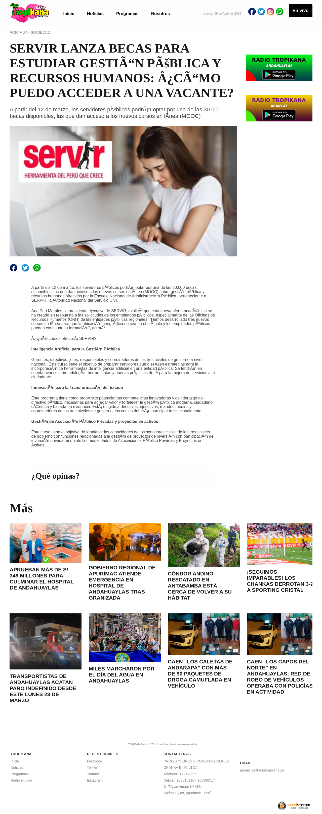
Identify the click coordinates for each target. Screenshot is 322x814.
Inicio (68, 13)
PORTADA (19, 32)
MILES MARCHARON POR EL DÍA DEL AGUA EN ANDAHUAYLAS (121, 675)
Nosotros (160, 13)
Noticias (95, 13)
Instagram (95, 780)
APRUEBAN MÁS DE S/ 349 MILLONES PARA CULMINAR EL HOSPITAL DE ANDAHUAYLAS (41, 579)
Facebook (94, 761)
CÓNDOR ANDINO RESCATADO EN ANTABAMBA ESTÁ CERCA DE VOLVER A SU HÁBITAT (200, 586)
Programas (127, 13)
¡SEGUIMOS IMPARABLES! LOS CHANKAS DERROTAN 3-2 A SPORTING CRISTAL (280, 581)
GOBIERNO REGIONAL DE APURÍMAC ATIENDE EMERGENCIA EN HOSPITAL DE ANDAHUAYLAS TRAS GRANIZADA (122, 583)
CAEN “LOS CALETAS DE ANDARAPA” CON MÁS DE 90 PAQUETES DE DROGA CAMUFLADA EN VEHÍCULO (200, 674)
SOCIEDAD (40, 32)
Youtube (93, 774)
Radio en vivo (21, 780)
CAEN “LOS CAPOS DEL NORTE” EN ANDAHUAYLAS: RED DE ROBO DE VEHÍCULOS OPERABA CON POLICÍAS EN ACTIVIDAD (280, 677)
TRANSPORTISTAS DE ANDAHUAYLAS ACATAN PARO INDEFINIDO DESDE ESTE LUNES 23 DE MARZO (43, 688)
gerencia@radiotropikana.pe (262, 770)
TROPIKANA (133, 744)
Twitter (92, 767)
